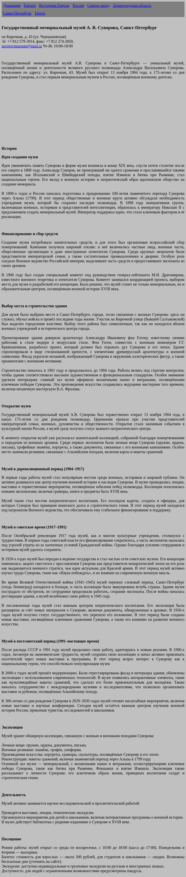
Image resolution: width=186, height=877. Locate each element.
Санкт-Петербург (17, 13)
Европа (30, 5)
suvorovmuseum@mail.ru (22, 46)
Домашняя (11, 5)
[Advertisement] (93, 115)
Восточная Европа (54, 5)
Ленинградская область (132, 5)
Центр (40, 13)
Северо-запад (98, 5)
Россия (78, 5)
